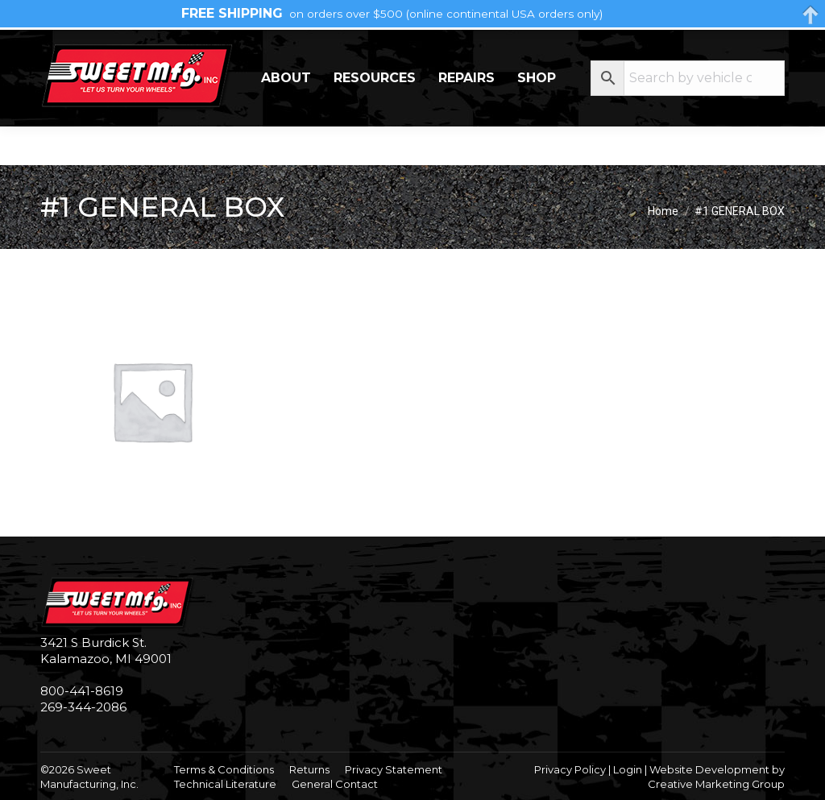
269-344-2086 (89, 48)
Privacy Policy (570, 769)
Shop (536, 116)
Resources (375, 116)
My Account (720, 48)
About (286, 116)
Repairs (466, 116)
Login (627, 769)
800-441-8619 (81, 690)
